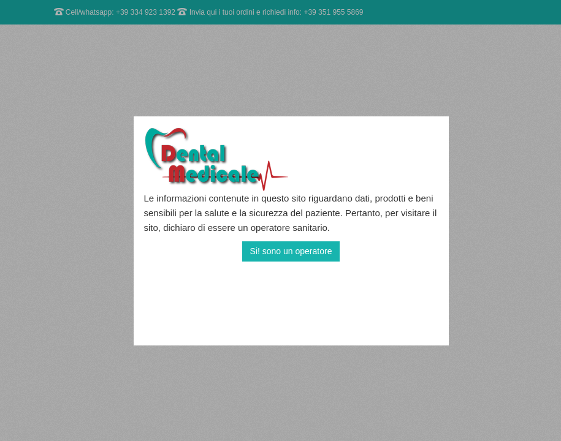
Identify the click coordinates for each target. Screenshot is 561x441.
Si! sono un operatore (291, 251)
